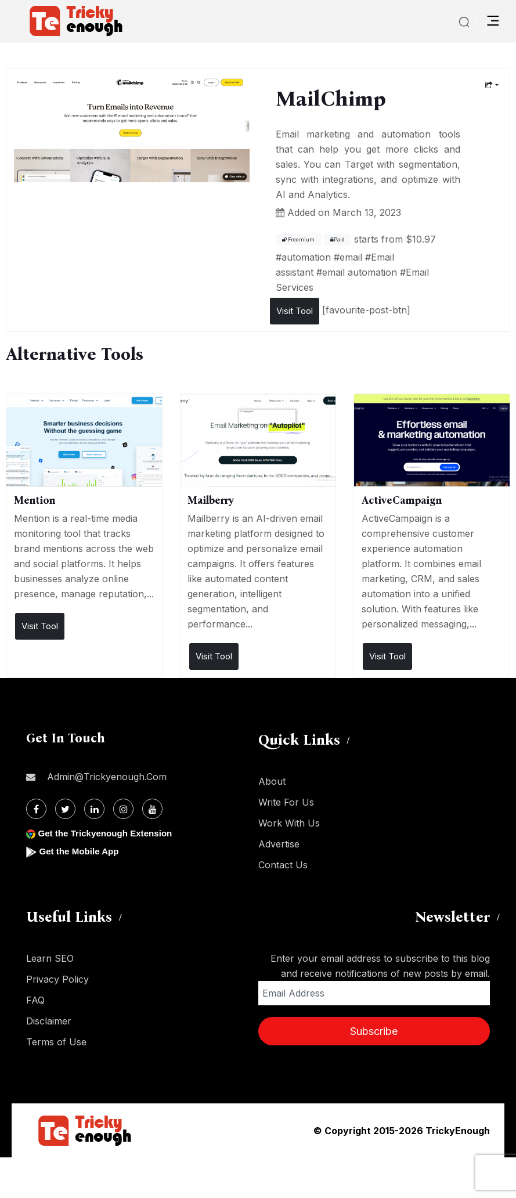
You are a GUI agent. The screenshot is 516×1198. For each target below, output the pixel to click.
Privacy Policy (57, 979)
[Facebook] (36, 809)
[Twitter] (65, 809)
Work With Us (289, 823)
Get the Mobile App (81, 851)
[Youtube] (152, 809)
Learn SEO (50, 958)
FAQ (35, 1000)
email (351, 257)
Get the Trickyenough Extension (109, 833)
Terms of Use (56, 1042)
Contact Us (283, 865)
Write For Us (286, 802)
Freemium (298, 240)
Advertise (279, 844)
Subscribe (374, 1031)
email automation (359, 272)
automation (306, 257)
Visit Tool (294, 310)
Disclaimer (48, 1021)
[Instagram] (123, 809)
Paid (337, 240)
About (272, 781)
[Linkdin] (94, 809)
